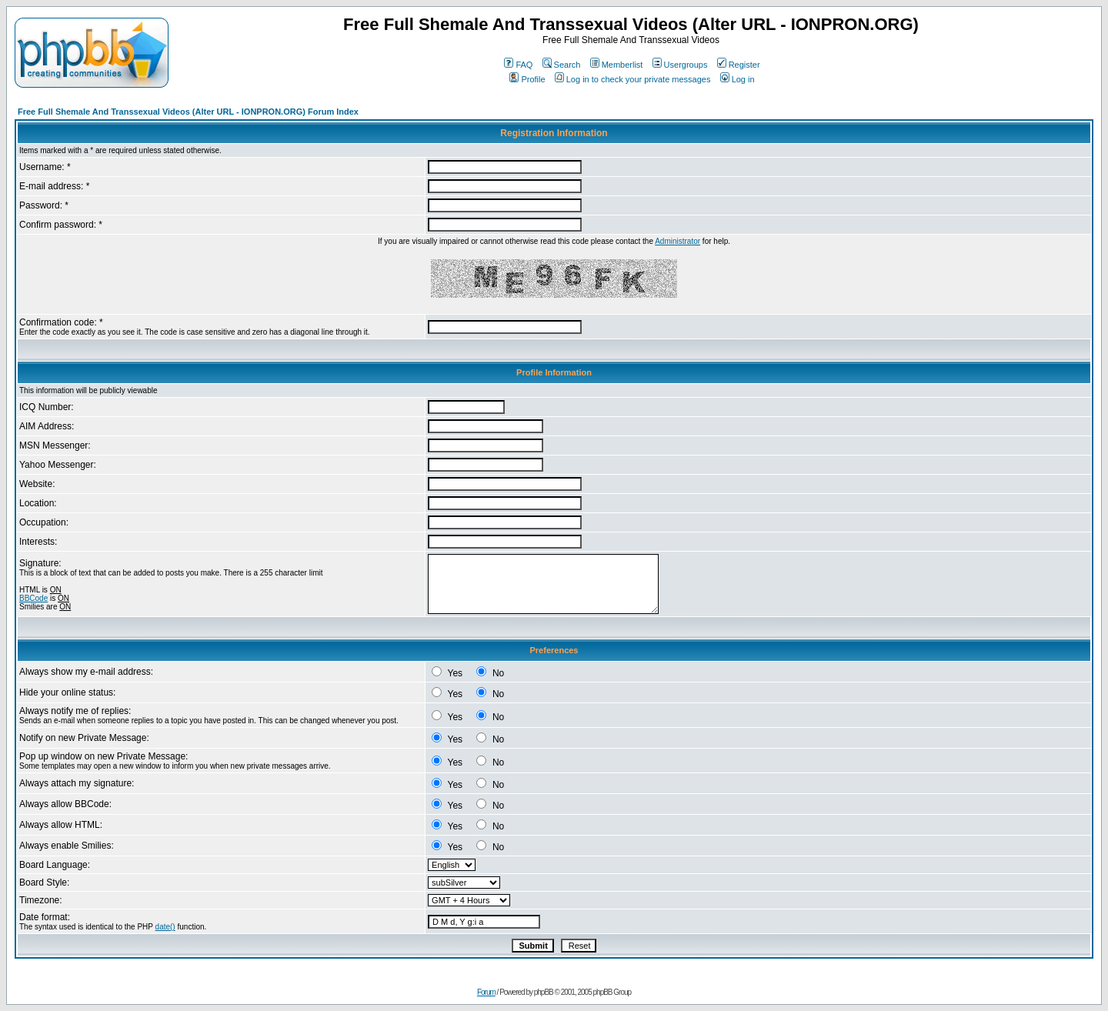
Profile (527, 79)
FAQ (518, 64)
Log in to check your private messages (633, 79)
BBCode (33, 598)
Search (561, 64)
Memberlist (616, 64)
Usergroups (680, 64)
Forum (486, 992)
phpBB (543, 992)
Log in (737, 79)
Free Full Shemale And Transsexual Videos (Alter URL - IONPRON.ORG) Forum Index (188, 111)
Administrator (677, 241)
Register (738, 64)
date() (165, 927)
